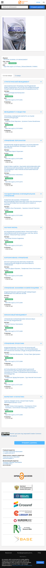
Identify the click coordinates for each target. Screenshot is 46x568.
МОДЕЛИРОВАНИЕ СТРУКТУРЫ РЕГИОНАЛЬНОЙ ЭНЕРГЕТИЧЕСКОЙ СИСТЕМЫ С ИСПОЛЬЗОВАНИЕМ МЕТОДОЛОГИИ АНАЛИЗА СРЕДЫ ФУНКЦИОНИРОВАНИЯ (22, 349)
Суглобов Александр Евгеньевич (13, 451)
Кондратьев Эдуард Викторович (15, 377)
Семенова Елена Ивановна (11, 457)
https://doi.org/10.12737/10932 (14, 128)
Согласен (40, 562)
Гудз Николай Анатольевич (33, 377)
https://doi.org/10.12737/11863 (14, 275)
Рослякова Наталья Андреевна (14, 238)
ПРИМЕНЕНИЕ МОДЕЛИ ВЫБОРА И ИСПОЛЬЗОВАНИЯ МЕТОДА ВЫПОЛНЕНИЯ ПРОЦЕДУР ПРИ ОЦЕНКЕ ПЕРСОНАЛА (21, 146)
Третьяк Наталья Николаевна (14, 324)
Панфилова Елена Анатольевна (31, 268)
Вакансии (8, 553)
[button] (2, 2)
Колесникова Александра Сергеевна (24, 407)
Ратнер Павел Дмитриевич (32, 354)
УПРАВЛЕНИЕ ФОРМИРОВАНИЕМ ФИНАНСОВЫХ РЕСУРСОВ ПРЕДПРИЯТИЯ (19, 319)
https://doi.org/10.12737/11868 (14, 158)
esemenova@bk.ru (8, 458)
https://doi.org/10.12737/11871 (14, 245)
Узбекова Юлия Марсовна (13, 121)
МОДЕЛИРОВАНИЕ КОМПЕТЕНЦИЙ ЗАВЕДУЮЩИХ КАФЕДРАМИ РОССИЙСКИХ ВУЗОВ (20, 292)
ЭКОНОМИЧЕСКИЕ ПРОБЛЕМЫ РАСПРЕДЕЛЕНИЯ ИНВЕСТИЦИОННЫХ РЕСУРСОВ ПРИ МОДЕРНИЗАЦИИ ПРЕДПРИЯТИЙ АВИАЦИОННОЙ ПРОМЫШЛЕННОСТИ (21, 87)
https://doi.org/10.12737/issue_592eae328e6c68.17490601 (21, 66)
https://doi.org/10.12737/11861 (14, 100)
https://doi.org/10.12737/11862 (14, 215)
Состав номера (7, 75)
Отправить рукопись (37, 7)
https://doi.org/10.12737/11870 (14, 182)
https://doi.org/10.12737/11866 (14, 361)
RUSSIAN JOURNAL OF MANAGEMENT (16, 59)
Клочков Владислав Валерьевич (15, 92)
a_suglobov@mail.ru (9, 453)
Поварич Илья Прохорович (13, 208)
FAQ (39, 553)
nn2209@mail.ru (7, 464)
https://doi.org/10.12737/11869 (14, 415)
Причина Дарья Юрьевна (13, 268)
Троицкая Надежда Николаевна (12, 462)
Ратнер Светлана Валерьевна (14, 354)
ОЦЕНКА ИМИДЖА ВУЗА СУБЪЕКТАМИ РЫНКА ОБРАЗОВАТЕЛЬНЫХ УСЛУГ (18, 401)
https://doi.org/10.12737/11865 (14, 331)
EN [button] (44, 2)
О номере (18, 75)
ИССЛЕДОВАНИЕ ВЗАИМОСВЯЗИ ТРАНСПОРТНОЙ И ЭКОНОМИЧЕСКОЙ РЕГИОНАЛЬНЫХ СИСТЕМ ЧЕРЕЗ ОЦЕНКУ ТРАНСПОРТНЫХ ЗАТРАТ (21, 233)
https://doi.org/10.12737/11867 (14, 384)
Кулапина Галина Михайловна (31, 121)
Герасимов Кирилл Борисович (14, 151)
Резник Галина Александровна (14, 406)
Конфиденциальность (24, 553)
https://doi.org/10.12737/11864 (14, 302)
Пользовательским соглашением (22, 565)
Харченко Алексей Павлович (31, 208)
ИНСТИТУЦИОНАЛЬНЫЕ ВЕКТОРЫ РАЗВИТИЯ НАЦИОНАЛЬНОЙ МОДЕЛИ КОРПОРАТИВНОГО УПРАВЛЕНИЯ (19, 263)
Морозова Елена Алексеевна (14, 174)
